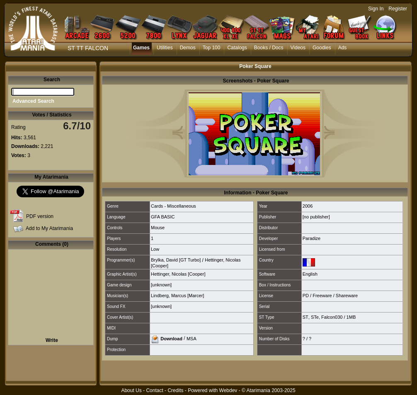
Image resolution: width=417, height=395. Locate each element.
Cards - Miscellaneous (173, 206)
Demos (188, 48)
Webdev (228, 390)
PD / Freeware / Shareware (330, 295)
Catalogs (237, 48)
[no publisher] (316, 216)
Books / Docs (269, 48)
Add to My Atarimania (49, 228)
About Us (131, 390)
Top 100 (212, 48)
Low (155, 249)
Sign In (375, 9)
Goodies (322, 48)
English (310, 273)
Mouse (158, 227)
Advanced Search (33, 101)
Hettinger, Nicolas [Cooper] (178, 273)
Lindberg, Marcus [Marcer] (177, 295)
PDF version (39, 216)
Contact (154, 390)
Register (397, 9)
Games (141, 48)
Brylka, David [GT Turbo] (176, 259)
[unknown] (161, 284)
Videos (298, 48)
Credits (175, 390)
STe (315, 317)
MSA (191, 338)
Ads (342, 48)
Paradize (311, 238)
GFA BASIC (163, 216)
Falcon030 (331, 317)
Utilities (165, 48)
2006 (308, 206)
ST (305, 317)
